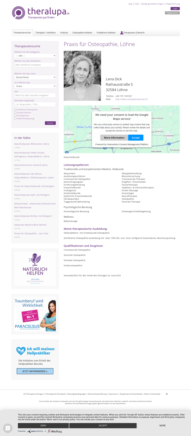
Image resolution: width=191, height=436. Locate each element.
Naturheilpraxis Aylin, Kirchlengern (32, 194)
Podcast (64, 32)
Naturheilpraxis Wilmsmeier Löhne (31, 143)
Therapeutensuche (22, 32)
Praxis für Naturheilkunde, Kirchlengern (34, 186)
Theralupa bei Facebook (55, 394)
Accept (136, 137)
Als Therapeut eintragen (33, 394)
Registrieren (172, 13)
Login (175, 8)
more (163, 425)
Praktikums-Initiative (106, 32)
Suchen (50, 123)
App (130, 3)
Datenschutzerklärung (97, 394)
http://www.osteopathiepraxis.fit (131, 99)
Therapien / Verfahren (46, 32)
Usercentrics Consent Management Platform (127, 144)
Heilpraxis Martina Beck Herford (30, 224)
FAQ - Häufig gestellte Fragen (149, 3)
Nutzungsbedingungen (76, 394)
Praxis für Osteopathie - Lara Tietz (31, 233)
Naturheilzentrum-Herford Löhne (31, 165)
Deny (43, 425)
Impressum (113, 394)
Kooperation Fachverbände (131, 394)
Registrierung (173, 3)
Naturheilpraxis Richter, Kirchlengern (33, 216)
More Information (114, 137)
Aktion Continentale (152, 394)
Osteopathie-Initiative (82, 32)
